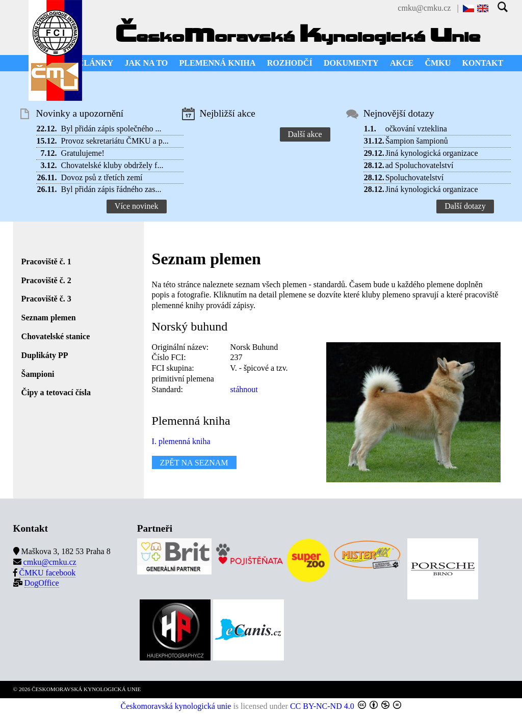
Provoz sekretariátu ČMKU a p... (115, 140)
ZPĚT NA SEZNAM (194, 462)
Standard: (167, 389)
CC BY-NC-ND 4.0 (322, 706)
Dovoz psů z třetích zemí (102, 177)
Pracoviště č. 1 (46, 261)
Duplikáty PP (44, 355)
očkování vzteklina (416, 128)
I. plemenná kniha (181, 441)
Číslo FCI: (169, 357)
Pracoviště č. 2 (46, 280)
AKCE (401, 63)
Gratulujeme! (83, 153)
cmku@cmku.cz (424, 8)
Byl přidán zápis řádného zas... (111, 189)
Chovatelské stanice (55, 336)
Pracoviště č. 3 (46, 298)
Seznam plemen (48, 317)
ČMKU (438, 63)
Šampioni (38, 374)
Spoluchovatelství (414, 177)
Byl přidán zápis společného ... (111, 128)
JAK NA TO (146, 63)
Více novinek (137, 206)
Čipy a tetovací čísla (56, 392)
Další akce (305, 134)
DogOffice (41, 583)
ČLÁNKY (95, 63)
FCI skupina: (173, 368)
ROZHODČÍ (289, 63)
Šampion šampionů (416, 140)
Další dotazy (465, 206)
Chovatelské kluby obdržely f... (112, 165)
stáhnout (244, 389)
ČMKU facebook (47, 572)
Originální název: (180, 347)
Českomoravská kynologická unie (176, 706)
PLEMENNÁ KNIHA (217, 63)
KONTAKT (483, 63)
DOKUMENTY (351, 63)
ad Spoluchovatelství (419, 165)
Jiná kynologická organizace (431, 153)
